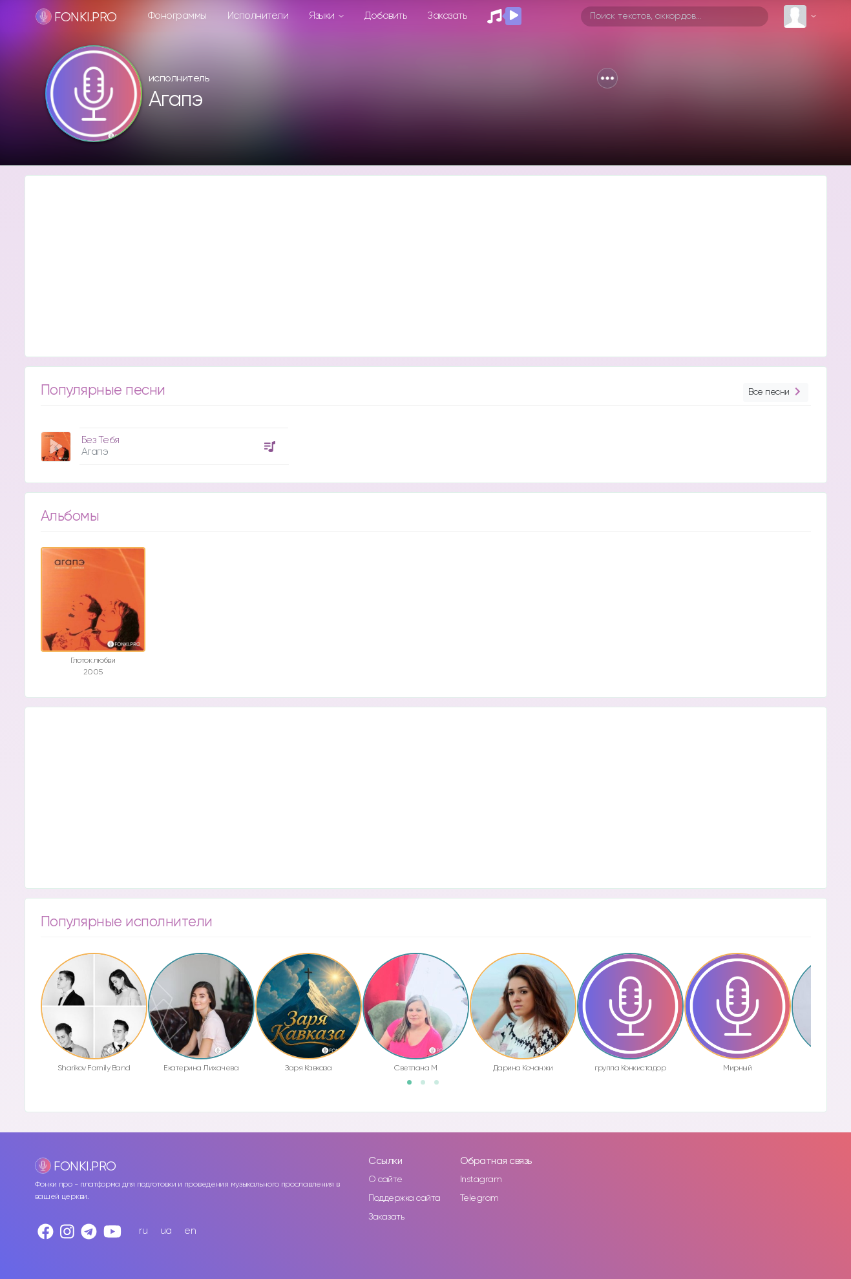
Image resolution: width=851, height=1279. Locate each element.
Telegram (479, 1198)
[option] (163, 441)
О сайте (385, 1179)
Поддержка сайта (404, 1198)
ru (143, 1231)
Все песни (775, 392)
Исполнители (258, 16)
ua (166, 1231)
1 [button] (413, 1086)
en (190, 1231)
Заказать (447, 16)
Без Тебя (100, 440)
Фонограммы (177, 16)
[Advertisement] (413, 266)
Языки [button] (323, 16)
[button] (607, 78)
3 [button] (440, 1086)
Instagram (481, 1179)
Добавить (385, 16)
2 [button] (427, 1086)
